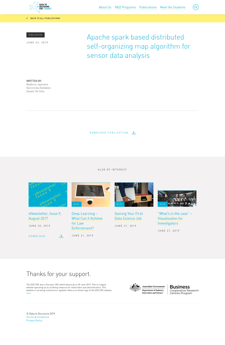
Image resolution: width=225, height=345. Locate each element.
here (28, 293)
